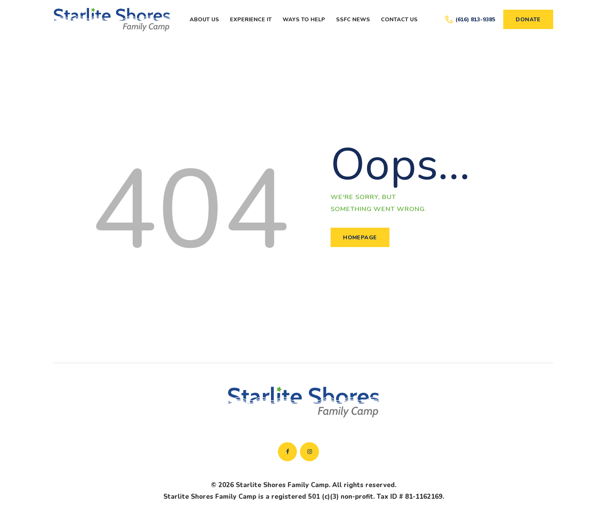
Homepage (360, 237)
